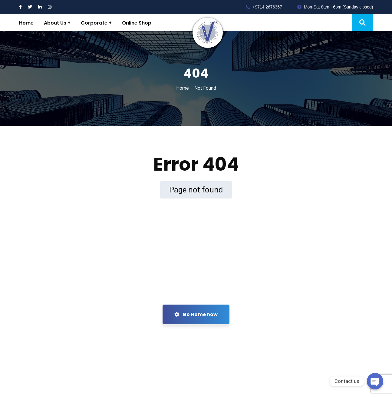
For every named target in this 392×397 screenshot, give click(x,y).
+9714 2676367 (264, 7)
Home (182, 88)
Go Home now (196, 314)
